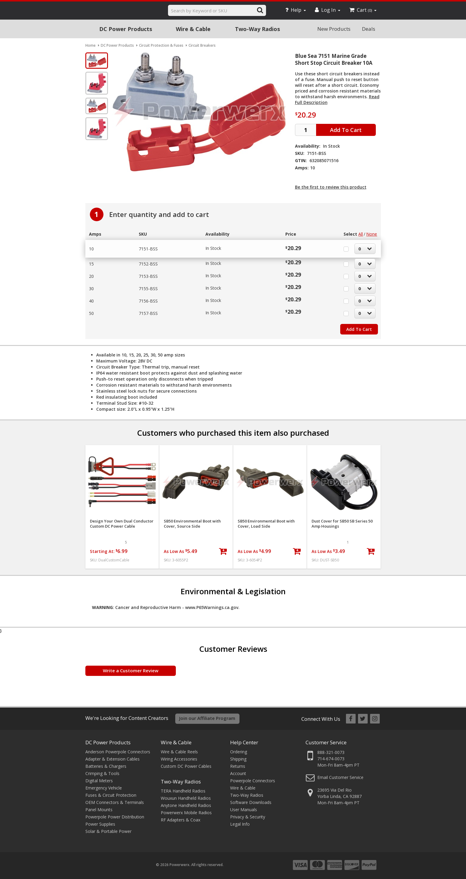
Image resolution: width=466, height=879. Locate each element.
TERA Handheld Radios (183, 791)
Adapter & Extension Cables (112, 759)
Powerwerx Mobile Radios (186, 812)
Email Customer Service (340, 777)
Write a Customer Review (130, 670)
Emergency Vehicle (103, 788)
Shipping (238, 759)
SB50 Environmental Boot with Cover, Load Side (266, 524)
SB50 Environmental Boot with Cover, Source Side (192, 524)
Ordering (238, 752)
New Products (333, 28)
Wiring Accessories (179, 759)
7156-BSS (148, 301)
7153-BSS (148, 276)
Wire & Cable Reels (179, 752)
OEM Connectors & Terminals (114, 802)
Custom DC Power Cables (186, 766)
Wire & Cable (193, 29)
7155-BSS (148, 288)
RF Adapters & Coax (180, 820)
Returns (237, 766)
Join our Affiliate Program (207, 718)
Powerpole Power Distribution (114, 817)
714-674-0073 (330, 758)
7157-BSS (148, 313)
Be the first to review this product (330, 187)
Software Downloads (250, 802)
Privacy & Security (247, 817)
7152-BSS (148, 264)
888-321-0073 (330, 752)
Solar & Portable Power (108, 831)
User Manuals (243, 809)
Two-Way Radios (257, 29)
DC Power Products (125, 29)
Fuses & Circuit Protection (110, 795)
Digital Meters (99, 780)
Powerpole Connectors (252, 780)
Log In (327, 10)
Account (238, 773)
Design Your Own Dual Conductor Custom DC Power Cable (122, 524)
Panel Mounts (99, 809)
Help (295, 10)
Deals (368, 28)
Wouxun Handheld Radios (186, 798)
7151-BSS (148, 249)
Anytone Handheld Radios (186, 805)
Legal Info (240, 824)
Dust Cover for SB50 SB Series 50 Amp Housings (342, 524)
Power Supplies (100, 824)
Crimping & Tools (102, 773)
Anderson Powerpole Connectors (117, 752)
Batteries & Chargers (105, 766)
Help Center (244, 742)
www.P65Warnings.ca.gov (211, 607)
